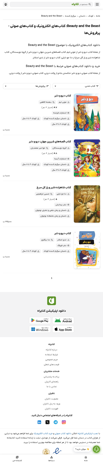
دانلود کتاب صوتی (63, 433)
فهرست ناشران (51, 408)
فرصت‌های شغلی (51, 364)
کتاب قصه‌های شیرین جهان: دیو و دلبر (50, 141)
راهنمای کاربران (51, 381)
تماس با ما (51, 386)
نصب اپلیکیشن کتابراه (88, 433)
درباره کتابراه (51, 349)
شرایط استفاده (51, 354)
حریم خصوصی (51, 359)
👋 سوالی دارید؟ (82, 449)
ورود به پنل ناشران (51, 403)
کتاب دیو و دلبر (62, 95)
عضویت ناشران (51, 398)
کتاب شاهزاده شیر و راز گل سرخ (54, 187)
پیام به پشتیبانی (51, 376)
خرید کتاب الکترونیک (43, 433)
